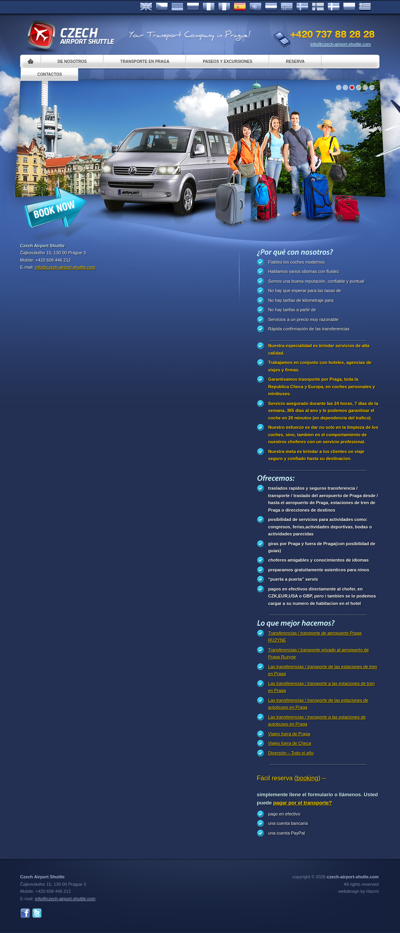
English (146, 7)
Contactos (50, 74)
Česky (161, 7)
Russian (193, 7)
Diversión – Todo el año (291, 753)
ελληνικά (365, 7)
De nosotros (72, 61)
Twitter (37, 913)
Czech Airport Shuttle (70, 35)
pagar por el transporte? (302, 803)
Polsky (349, 7)
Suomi (318, 7)
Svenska (302, 7)
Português (255, 7)
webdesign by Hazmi (358, 891)
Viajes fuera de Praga (289, 733)
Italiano (224, 7)
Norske (286, 7)
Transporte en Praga (144, 61)
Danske (333, 7)
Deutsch (177, 7)
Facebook (25, 913)
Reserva (295, 61)
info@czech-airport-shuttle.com (341, 44)
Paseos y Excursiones (227, 61)
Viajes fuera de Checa (289, 743)
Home (31, 61)
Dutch (271, 7)
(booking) (308, 778)
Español (240, 7)
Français (208, 7)
